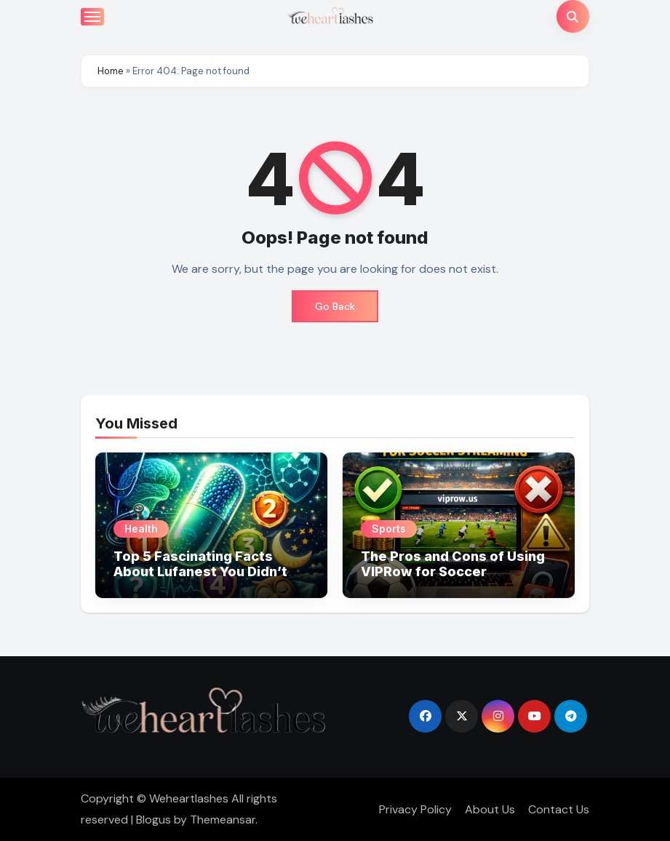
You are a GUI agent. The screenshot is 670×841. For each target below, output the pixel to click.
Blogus (153, 819)
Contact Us (558, 809)
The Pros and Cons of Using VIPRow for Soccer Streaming (453, 572)
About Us (490, 809)
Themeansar (222, 819)
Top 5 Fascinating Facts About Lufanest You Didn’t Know (200, 572)
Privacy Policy (415, 809)
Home (110, 71)
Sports (389, 528)
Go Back (335, 306)
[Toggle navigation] (92, 16)
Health (141, 528)
